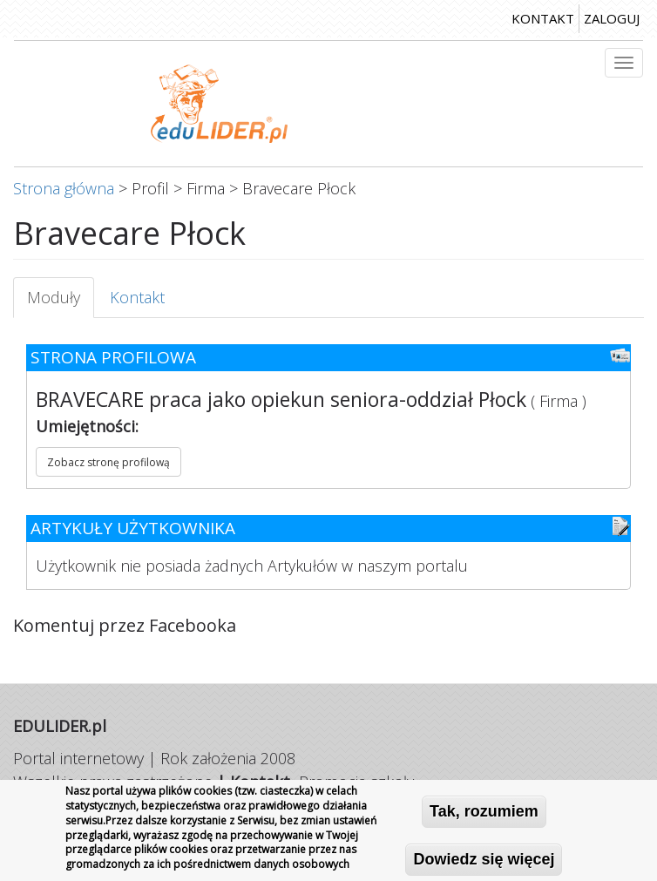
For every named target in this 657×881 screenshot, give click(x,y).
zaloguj (612, 18)
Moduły (60, 303)
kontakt (542, 18)
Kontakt (137, 297)
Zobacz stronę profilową (108, 462)
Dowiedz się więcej (483, 860)
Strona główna (63, 188)
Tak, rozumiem (484, 812)
